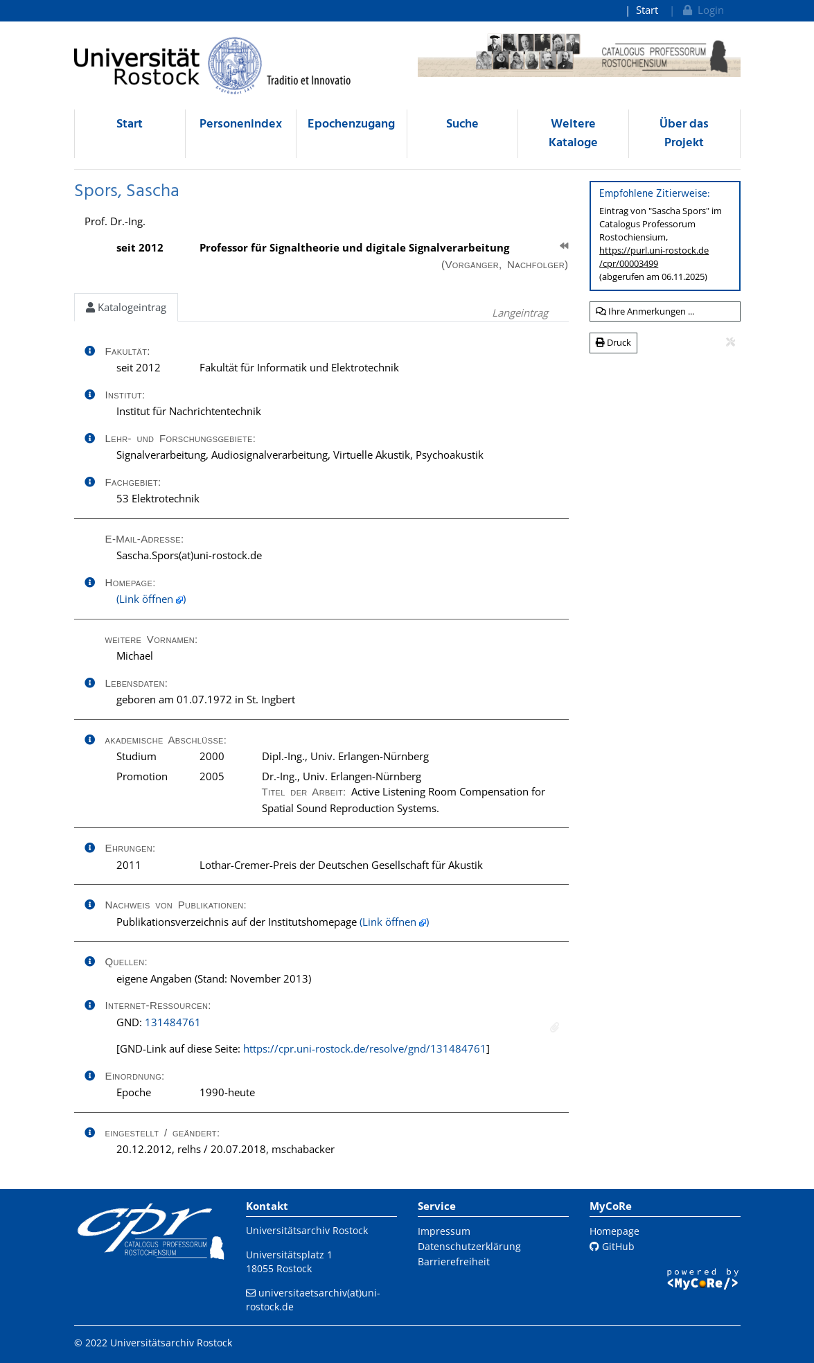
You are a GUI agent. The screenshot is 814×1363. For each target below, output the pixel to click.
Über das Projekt (684, 133)
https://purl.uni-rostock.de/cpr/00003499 (654, 257)
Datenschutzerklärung (469, 1246)
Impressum (444, 1231)
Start (647, 10)
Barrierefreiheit (454, 1261)
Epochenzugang (351, 124)
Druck (613, 342)
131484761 (173, 1022)
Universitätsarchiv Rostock (307, 1230)
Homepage (614, 1231)
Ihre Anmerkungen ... (645, 311)
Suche (462, 124)
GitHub (612, 1246)
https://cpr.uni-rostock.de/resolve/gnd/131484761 (364, 1048)
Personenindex (241, 124)
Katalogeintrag (126, 307)
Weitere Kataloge (573, 133)
